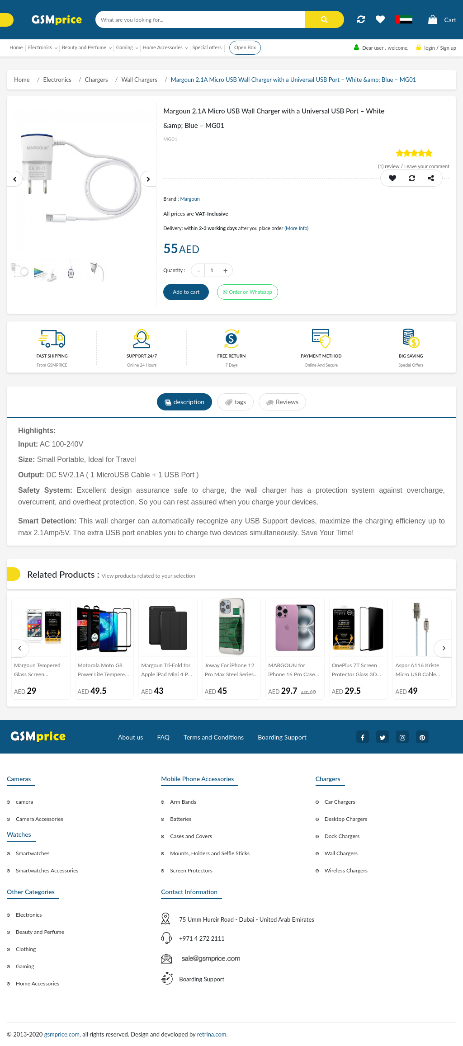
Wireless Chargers (346, 870)
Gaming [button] (124, 47)
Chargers (96, 79)
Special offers (207, 47)
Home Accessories (37, 983)
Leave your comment (426, 166)
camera (24, 801)
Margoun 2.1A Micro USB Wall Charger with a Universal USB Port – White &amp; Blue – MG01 (293, 79)
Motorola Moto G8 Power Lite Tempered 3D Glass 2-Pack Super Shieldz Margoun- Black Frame (103, 671)
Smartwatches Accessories (47, 870)
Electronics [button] (40, 47)
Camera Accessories (39, 818)
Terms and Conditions (214, 737)
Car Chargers (340, 801)
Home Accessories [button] (163, 47)
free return (231, 355)
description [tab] (184, 402)
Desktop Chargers (346, 818)
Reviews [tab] (282, 402)
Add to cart (186, 291)
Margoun (190, 199)
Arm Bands (183, 801)
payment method (321, 355)
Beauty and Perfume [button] (84, 47)
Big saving (411, 355)
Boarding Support (282, 737)
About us (130, 737)
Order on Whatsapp (247, 292)
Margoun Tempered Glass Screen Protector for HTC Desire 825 (37, 671)
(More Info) (296, 228)
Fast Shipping (52, 355)
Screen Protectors (191, 870)
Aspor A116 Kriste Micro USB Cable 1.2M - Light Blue (417, 671)
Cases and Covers (191, 836)
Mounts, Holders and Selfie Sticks (210, 853)
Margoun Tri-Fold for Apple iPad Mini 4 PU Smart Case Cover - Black (166, 671)
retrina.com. (212, 1034)
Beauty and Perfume (40, 931)
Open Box (245, 47)
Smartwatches (32, 853)
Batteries (180, 818)
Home (16, 47)
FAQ (163, 737)
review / (391, 166)
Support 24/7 (142, 355)
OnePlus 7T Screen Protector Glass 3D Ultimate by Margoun (357, 671)
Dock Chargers (342, 836)
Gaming (25, 966)
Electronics (57, 79)
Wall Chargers (139, 79)
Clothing (26, 949)
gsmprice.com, (63, 1034)
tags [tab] (235, 402)
